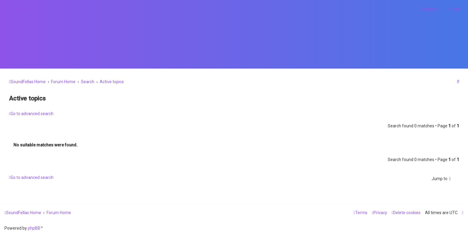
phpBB (34, 228)
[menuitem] (39, 9)
